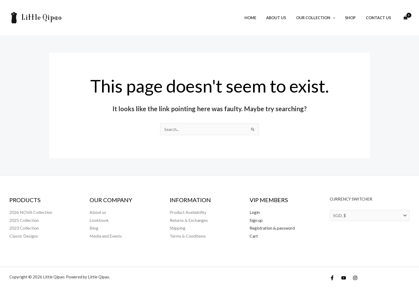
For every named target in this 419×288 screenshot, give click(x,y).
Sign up (256, 220)
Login (255, 212)
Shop (353, 17)
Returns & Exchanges (189, 220)
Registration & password (272, 227)
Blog (94, 227)
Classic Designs (23, 235)
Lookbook (99, 220)
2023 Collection (24, 227)
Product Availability (188, 212)
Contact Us (379, 17)
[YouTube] (343, 277)
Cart (254, 235)
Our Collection (321, 17)
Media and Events (106, 235)
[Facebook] (332, 277)
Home (260, 17)
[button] (338, 17)
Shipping (177, 227)
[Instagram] (355, 277)
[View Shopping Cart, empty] (405, 18)
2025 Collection (24, 220)
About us (284, 17)
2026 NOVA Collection (30, 212)
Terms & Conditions (188, 235)
